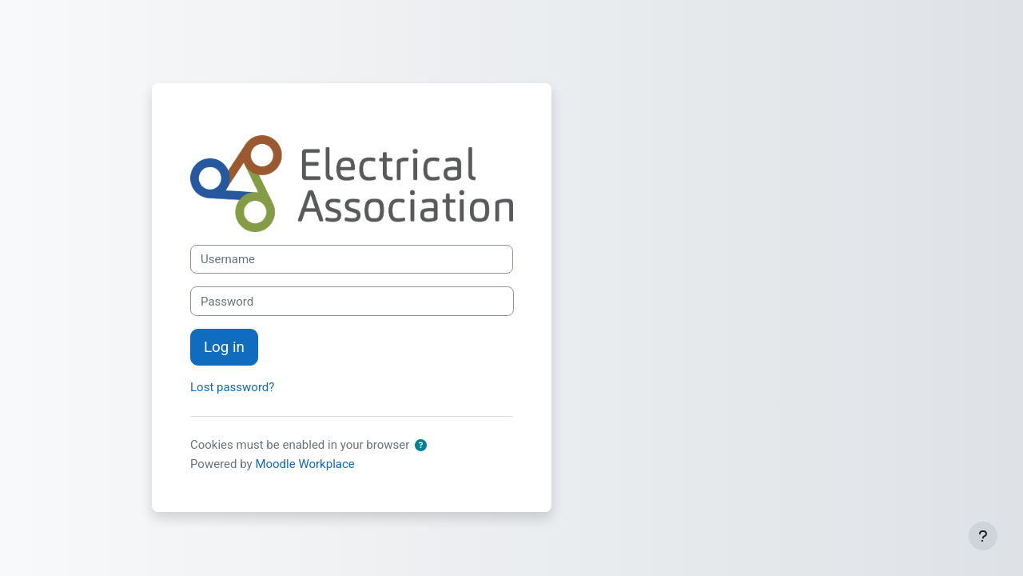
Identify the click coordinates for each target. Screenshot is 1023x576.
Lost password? (232, 387)
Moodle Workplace (304, 464)
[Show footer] (983, 536)
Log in (224, 347)
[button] (424, 446)
